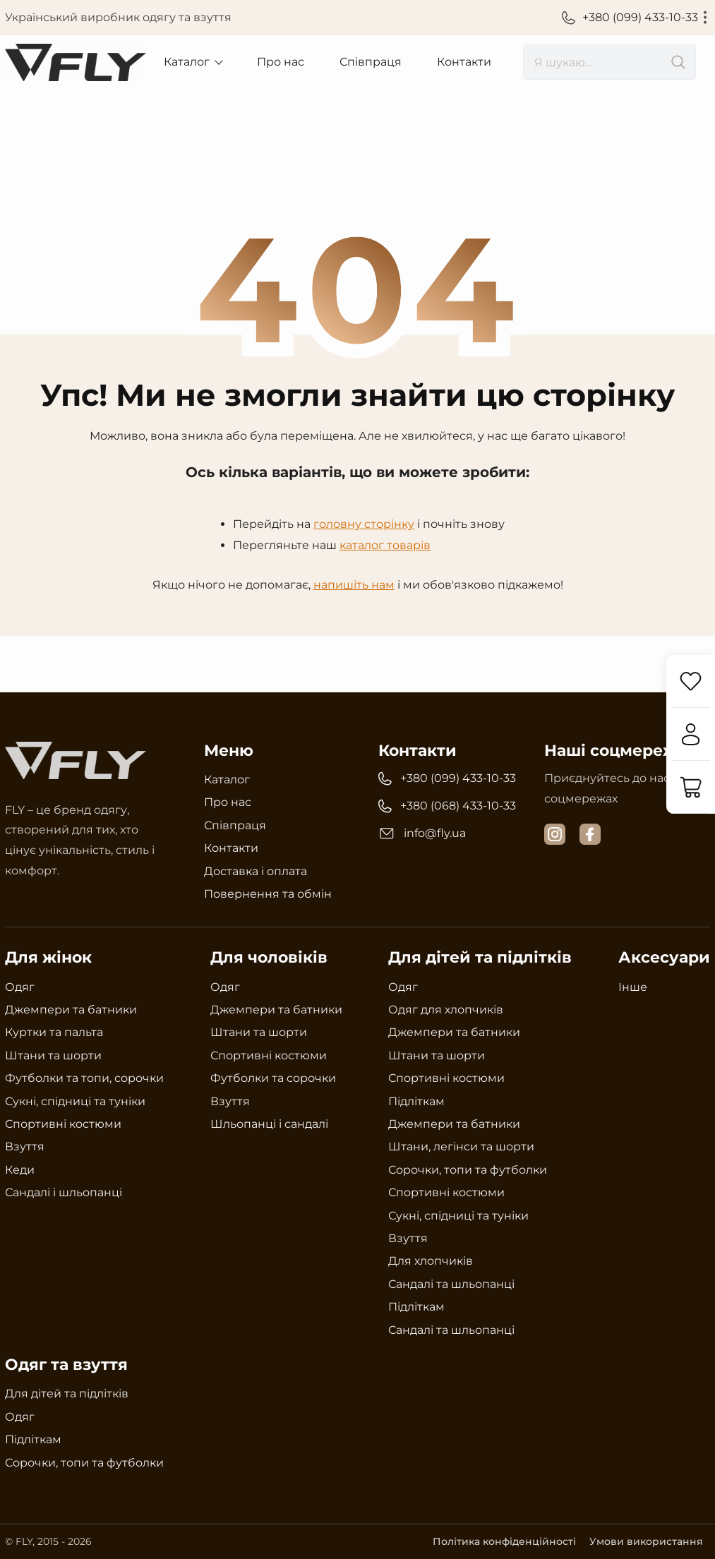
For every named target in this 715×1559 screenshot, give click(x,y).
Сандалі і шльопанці (63, 1192)
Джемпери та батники (71, 1009)
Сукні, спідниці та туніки (75, 1100)
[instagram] (554, 833)
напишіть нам (354, 584)
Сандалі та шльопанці (451, 1284)
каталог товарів (385, 545)
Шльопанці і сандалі (269, 1124)
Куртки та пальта (54, 1032)
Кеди (20, 1169)
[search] (609, 62)
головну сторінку (363, 524)
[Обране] (690, 681)
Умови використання (646, 1541)
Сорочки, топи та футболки (467, 1169)
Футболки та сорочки (273, 1078)
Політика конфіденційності (503, 1541)
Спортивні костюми (63, 1124)
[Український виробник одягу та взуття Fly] (75, 62)
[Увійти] (690, 734)
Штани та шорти (53, 1055)
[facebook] (590, 833)
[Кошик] (690, 787)
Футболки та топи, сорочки (84, 1078)
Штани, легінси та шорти (461, 1146)
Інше (632, 987)
